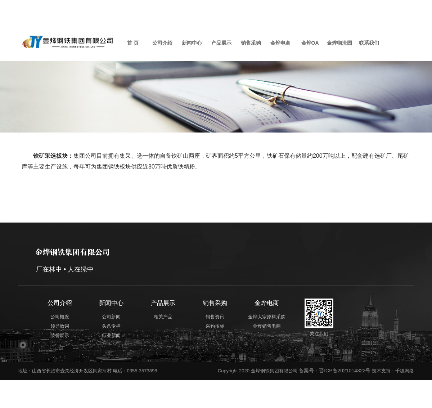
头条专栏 (112, 325)
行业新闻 (112, 334)
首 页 (133, 43)
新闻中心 (192, 43)
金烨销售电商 (286, 325)
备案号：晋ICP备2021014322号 (334, 367)
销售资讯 (228, 315)
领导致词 (58, 325)
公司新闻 (112, 315)
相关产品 (170, 315)
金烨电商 (280, 43)
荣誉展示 (58, 334)
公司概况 (58, 315)
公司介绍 (162, 43)
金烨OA (310, 43)
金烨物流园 (339, 43)
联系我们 (369, 43)
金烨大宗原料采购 (286, 315)
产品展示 (221, 43)
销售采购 (251, 43)
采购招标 (228, 325)
